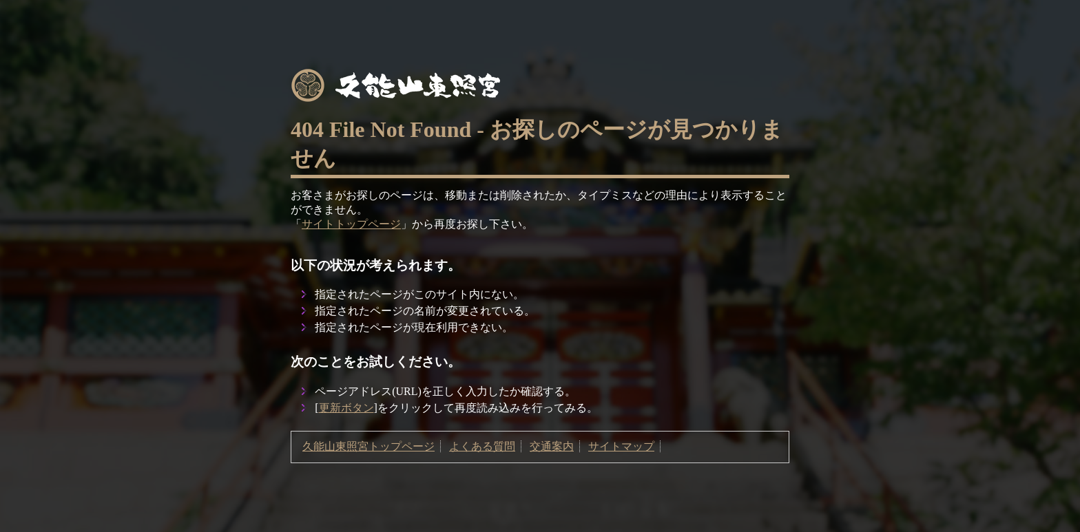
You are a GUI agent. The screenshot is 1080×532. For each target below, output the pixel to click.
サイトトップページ (351, 224)
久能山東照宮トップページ (368, 446)
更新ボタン (346, 408)
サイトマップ (621, 446)
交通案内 (552, 446)
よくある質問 (482, 446)
